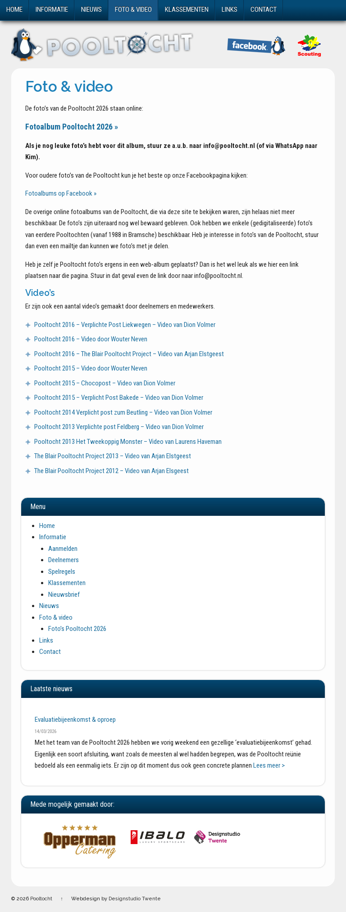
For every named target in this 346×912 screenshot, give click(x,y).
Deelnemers (63, 560)
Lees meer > (269, 765)
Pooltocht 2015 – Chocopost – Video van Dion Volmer (104, 383)
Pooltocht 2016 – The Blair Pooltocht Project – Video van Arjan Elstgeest (129, 354)
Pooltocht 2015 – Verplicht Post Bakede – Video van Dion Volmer (118, 397)
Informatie (52, 9)
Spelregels (61, 572)
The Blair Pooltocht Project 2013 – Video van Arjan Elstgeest (112, 456)
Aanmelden (62, 549)
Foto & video (133, 9)
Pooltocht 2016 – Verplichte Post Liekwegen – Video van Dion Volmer (124, 325)
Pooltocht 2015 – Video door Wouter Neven (90, 368)
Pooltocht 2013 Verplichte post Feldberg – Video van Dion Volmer (119, 427)
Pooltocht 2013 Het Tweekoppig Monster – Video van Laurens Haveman (128, 442)
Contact (263, 9)
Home (14, 9)
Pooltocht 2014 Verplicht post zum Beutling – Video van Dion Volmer (123, 412)
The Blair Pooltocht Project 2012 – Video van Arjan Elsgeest (111, 471)
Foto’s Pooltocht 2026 (77, 629)
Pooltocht (41, 899)
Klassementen (187, 9)
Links (229, 9)
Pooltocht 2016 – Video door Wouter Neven (90, 339)
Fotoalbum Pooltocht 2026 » (71, 126)
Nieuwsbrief (64, 594)
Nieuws (91, 9)
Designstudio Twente (135, 899)
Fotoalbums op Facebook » (60, 193)
